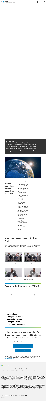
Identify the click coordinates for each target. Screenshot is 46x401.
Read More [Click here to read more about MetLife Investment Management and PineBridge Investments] (8, 22)
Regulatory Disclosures (21, 368)
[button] (1, 2)
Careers (27, 368)
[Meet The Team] (34, 320)
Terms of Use (15, 368)
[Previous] (40, 136)
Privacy (10, 368)
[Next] (43, 136)
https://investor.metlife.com (9, 358)
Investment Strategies (4, 368)
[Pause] (36, 136)
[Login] (40, 2)
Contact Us (31, 368)
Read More (8, 50)
